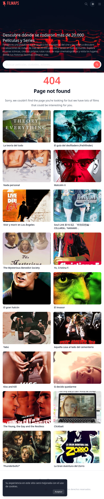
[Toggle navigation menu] (100, 4)
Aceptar (58, 491)
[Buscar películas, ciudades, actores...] (86, 4)
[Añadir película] (93, 4)
